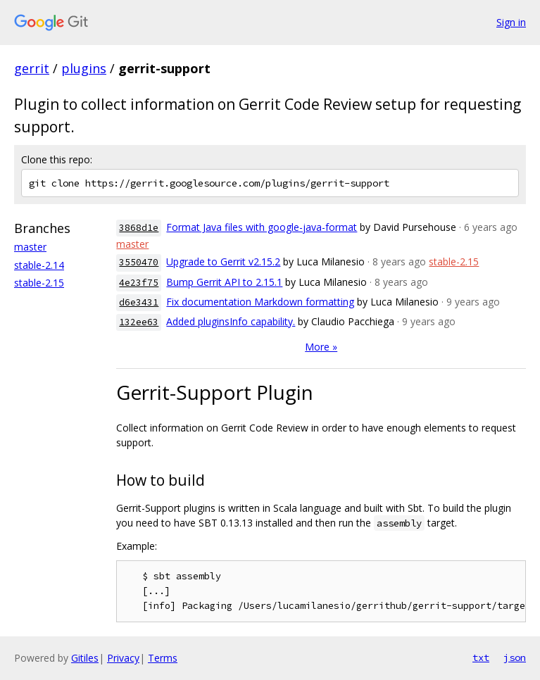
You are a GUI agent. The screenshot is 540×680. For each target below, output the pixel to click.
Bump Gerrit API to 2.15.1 (224, 282)
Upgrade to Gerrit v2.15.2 (223, 261)
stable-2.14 (39, 265)
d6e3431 (138, 302)
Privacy (123, 658)
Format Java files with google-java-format (261, 227)
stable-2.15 (39, 282)
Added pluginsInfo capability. (230, 321)
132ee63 (138, 322)
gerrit (31, 68)
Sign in (511, 22)
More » (321, 346)
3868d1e (138, 228)
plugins (83, 68)
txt (480, 657)
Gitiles (85, 658)
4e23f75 (138, 283)
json (514, 657)
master (30, 246)
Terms (162, 658)
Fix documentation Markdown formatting (260, 301)
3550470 (138, 262)
